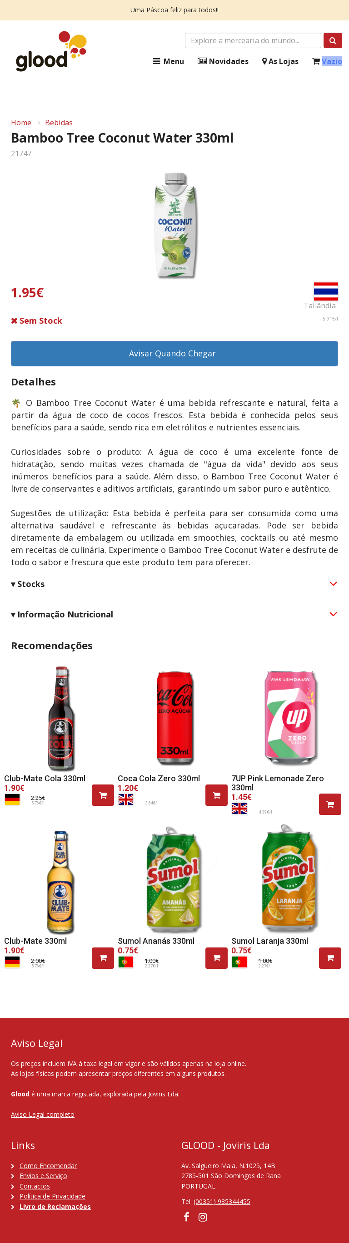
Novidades (223, 61)
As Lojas (280, 61)
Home (21, 123)
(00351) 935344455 (222, 1201)
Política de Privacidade (52, 1196)
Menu (167, 61)
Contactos (35, 1186)
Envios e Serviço (43, 1175)
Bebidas (59, 123)
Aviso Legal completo (43, 1114)
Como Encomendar (48, 1165)
